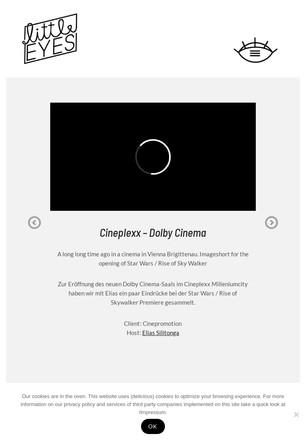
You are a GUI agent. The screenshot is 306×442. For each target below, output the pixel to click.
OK (153, 426)
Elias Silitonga (160, 332)
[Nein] (296, 414)
